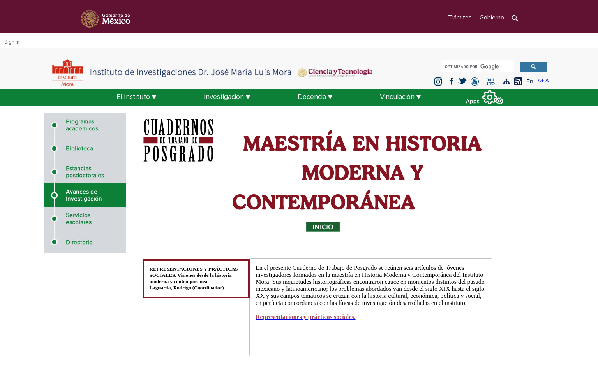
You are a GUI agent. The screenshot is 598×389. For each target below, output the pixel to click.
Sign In (11, 42)
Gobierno (492, 17)
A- (547, 80)
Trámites (460, 17)
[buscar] (477, 66)
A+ (541, 80)
